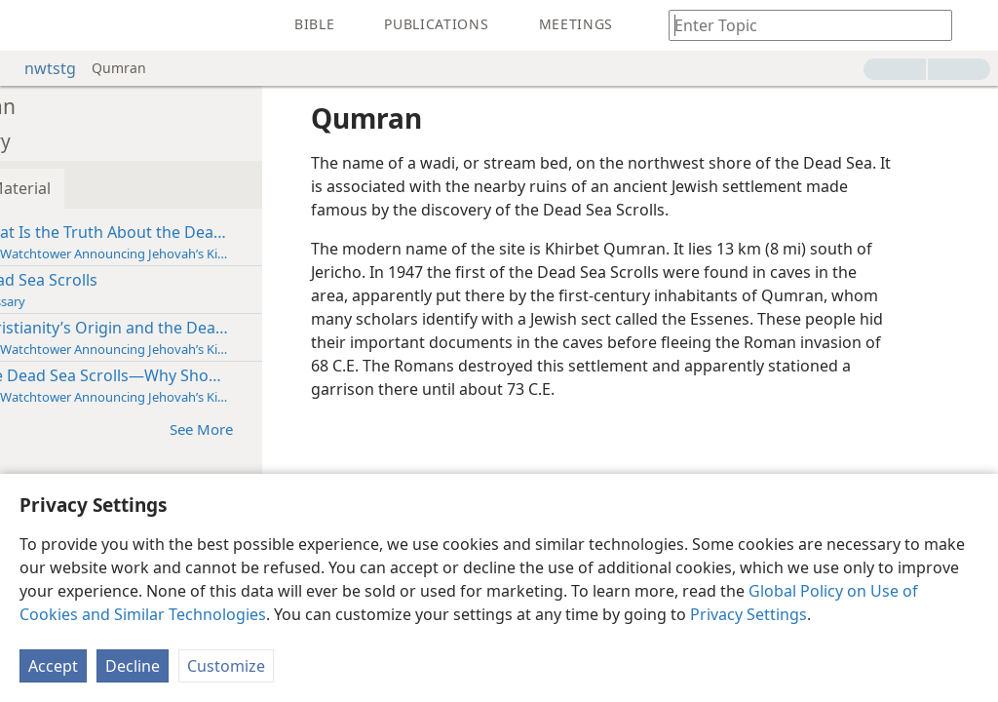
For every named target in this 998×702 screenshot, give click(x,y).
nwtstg (40, 68)
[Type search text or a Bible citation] (801, 25)
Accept (53, 666)
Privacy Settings (748, 614)
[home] (29, 25)
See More (290, 428)
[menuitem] (29, 25)
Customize (226, 666)
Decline (132, 666)
